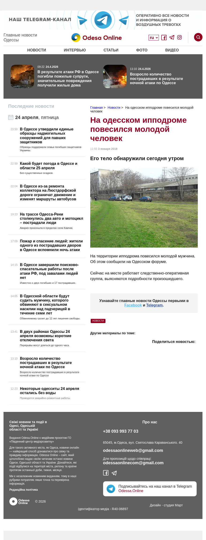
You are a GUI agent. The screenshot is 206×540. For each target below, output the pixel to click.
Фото (141, 50)
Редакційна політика (23, 489)
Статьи (111, 50)
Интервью (75, 50)
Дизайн (155, 505)
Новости (36, 50)
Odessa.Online (131, 491)
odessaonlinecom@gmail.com (133, 463)
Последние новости (31, 106)
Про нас (149, 422)
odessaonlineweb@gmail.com (133, 450)
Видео (172, 50)
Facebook (133, 305)
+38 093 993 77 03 (121, 431)
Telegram (154, 305)
